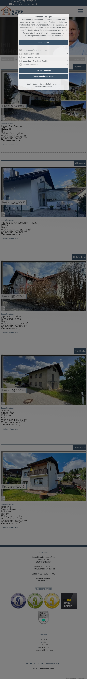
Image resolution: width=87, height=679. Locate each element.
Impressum (55, 84)
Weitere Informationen (43, 87)
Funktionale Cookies (31, 54)
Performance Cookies (31, 57)
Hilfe (61, 36)
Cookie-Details (33, 84)
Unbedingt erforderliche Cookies (35, 50)
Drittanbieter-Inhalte (31, 65)
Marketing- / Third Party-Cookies (35, 61)
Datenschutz (45, 84)
